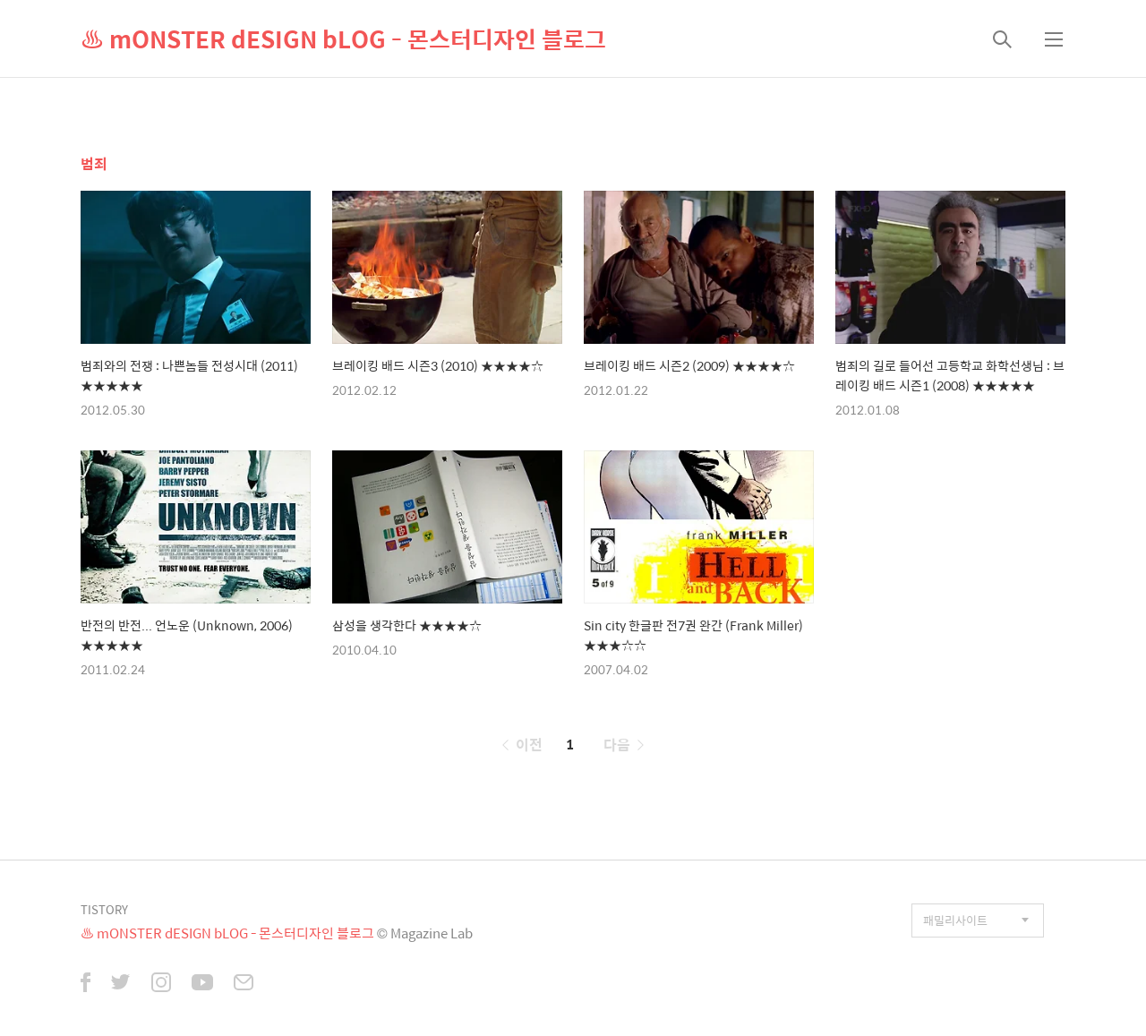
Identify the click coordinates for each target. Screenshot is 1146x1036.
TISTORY (104, 909)
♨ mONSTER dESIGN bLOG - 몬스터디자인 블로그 (343, 38)
